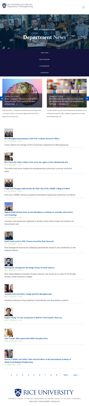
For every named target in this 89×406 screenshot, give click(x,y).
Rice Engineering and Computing (19, 4)
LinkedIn (44, 72)
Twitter (44, 53)
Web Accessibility (44, 401)
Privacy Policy (33, 401)
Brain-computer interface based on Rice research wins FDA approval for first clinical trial (21, 101)
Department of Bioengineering (20, 6)
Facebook (44, 66)
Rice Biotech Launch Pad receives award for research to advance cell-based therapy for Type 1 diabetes (66, 101)
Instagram (44, 59)
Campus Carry (55, 401)
